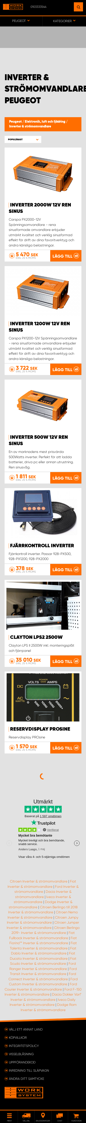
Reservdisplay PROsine (40, 729)
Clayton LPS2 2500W (36, 637)
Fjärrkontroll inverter (42, 545)
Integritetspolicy (24, 1046)
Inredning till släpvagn (29, 1070)
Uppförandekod (22, 1062)
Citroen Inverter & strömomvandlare (38, 881)
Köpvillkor (18, 1037)
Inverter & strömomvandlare (30, 126)
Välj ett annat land (26, 1029)
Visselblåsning (21, 1054)
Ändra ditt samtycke (26, 1079)
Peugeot (15, 121)
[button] (23, 139)
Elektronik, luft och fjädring (45, 121)
